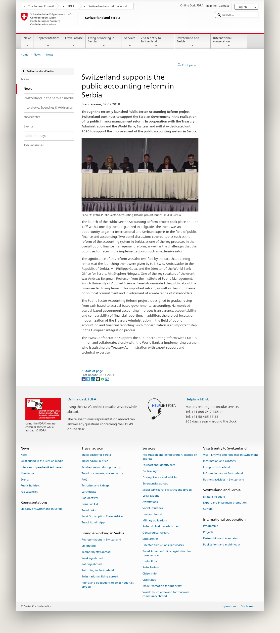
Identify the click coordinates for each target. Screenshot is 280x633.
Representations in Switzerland (101, 540)
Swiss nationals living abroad (100, 576)
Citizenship (149, 573)
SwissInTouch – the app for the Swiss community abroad (165, 594)
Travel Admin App (93, 522)
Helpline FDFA (197, 399)
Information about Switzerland (223, 473)
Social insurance (152, 508)
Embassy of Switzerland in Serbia (41, 509)
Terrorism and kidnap (95, 485)
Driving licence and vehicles (159, 477)
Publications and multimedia (221, 544)
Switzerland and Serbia (192, 42)
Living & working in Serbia (104, 42)
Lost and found (152, 514)
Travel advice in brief (95, 461)
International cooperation (229, 42)
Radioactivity (90, 498)
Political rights (151, 471)
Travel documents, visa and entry (102, 473)
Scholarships (150, 539)
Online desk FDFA (81, 399)
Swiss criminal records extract (160, 526)
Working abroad (92, 558)
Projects (208, 532)
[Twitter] (88, 379)
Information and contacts (219, 461)
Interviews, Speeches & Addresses (41, 467)
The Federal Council (41, 6)
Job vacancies (29, 492)
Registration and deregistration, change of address (169, 457)
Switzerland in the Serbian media (42, 461)
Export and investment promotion (225, 503)
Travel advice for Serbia (96, 455)
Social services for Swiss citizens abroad (167, 489)
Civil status (149, 579)
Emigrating (89, 545)
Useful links (149, 561)
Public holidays (30, 485)
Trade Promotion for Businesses (162, 586)
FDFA (71, 6)
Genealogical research (156, 533)
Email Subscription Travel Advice (102, 516)
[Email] (107, 379)
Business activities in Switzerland (223, 479)
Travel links (88, 510)
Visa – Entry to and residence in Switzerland (231, 455)
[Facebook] (84, 379)
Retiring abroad (92, 564)
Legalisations (150, 496)
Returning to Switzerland (98, 570)
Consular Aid (90, 504)
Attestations (150, 502)
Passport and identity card (158, 465)
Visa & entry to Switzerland (156, 42)
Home (24, 54)
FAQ (84, 479)
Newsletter (27, 473)
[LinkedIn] (93, 379)
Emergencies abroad (155, 483)
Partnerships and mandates (220, 538)
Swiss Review (150, 567)
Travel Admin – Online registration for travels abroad (166, 553)
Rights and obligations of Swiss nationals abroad (108, 584)
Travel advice (73, 42)
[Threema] (98, 379)
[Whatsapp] (102, 379)
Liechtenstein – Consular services (163, 545)
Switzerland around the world (108, 6)
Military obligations (154, 520)
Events (25, 479)
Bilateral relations (214, 496)
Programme (210, 526)
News (27, 42)
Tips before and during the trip (101, 467)
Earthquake (89, 492)
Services (130, 42)
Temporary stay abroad (96, 552)
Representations (48, 42)
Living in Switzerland (216, 467)
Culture (208, 509)
